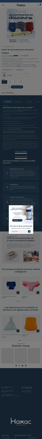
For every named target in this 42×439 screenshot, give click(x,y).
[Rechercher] (29, 231)
